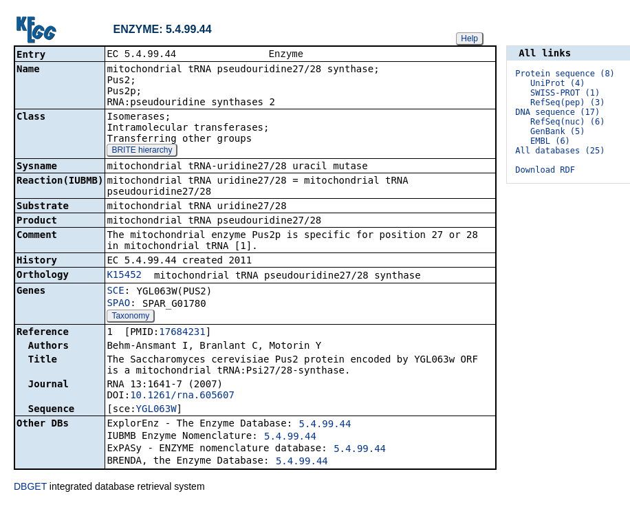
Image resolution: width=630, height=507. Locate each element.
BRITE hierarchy (141, 151)
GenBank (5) (557, 131)
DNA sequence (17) (557, 112)
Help (469, 38)
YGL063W (156, 410)
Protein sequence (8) (565, 73)
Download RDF (545, 170)
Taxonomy (130, 317)
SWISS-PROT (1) (565, 93)
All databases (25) (560, 150)
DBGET (30, 487)
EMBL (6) (550, 141)
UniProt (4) (557, 83)
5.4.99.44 (325, 425)
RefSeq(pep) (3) (567, 102)
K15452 (124, 275)
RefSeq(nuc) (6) (567, 122)
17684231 (182, 332)
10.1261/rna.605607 (182, 396)
